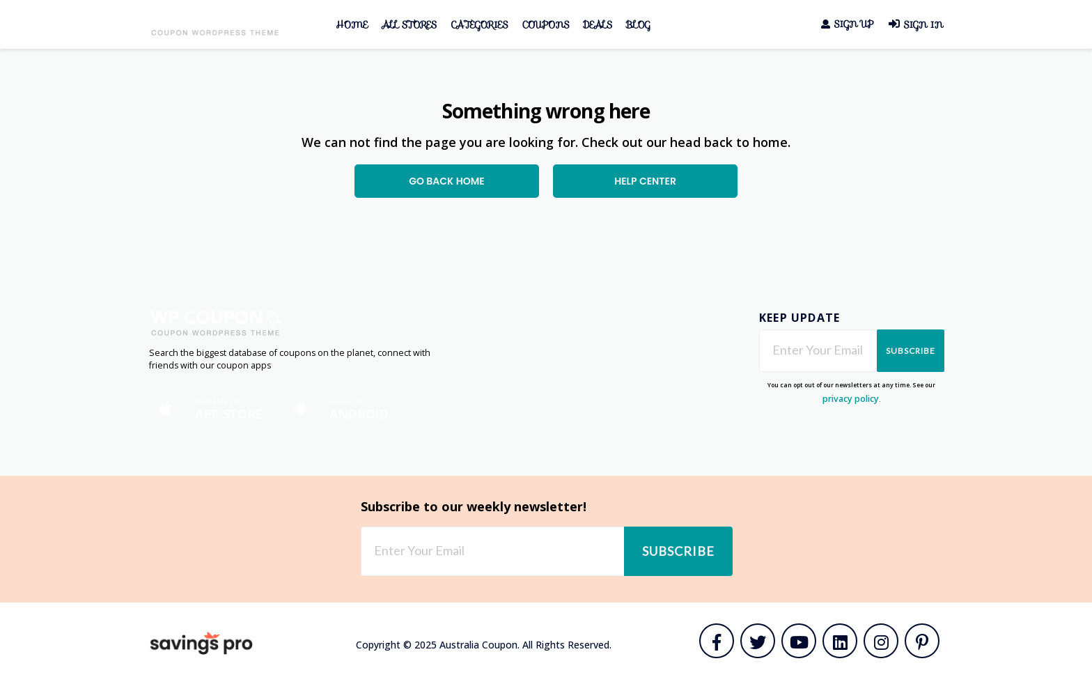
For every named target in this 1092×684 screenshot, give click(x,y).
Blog (638, 24)
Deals (597, 24)
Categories (479, 24)
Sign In (915, 24)
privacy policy (850, 399)
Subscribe (910, 350)
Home (352, 24)
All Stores (409, 24)
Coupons (545, 24)
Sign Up (846, 24)
